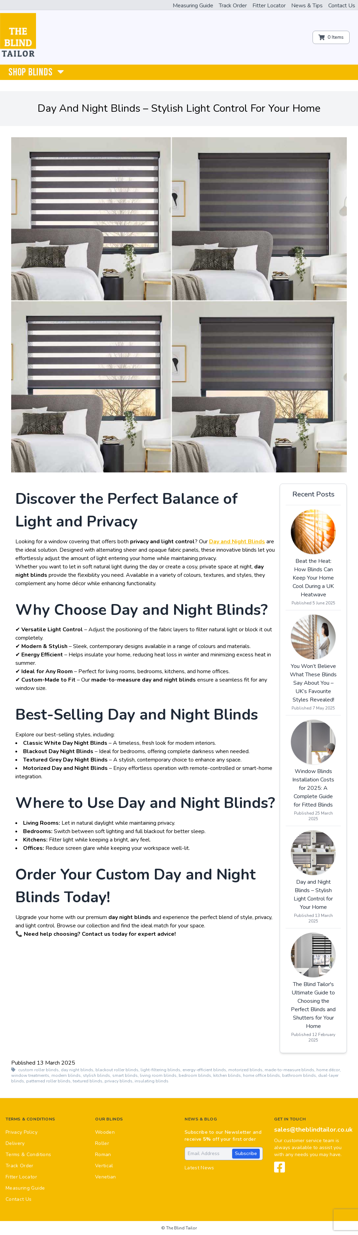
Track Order (233, 5)
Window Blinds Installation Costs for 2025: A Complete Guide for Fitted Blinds (313, 788)
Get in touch (290, 1119)
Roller (102, 1143)
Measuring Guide (193, 5)
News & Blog (201, 1119)
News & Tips (307, 5)
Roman (103, 1154)
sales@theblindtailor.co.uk (313, 1129)
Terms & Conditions (30, 1119)
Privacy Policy (21, 1132)
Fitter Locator (269, 5)
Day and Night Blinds (237, 541)
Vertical (104, 1165)
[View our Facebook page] (279, 1170)
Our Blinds (109, 1119)
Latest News (199, 1167)
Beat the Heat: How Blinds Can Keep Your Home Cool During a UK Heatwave (313, 577)
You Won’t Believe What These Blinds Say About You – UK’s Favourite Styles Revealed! (313, 683)
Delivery (15, 1143)
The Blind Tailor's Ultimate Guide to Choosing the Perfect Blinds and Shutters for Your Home (313, 1005)
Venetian (105, 1177)
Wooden (105, 1132)
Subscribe (246, 1153)
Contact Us (341, 5)
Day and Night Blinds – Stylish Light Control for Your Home (313, 894)
